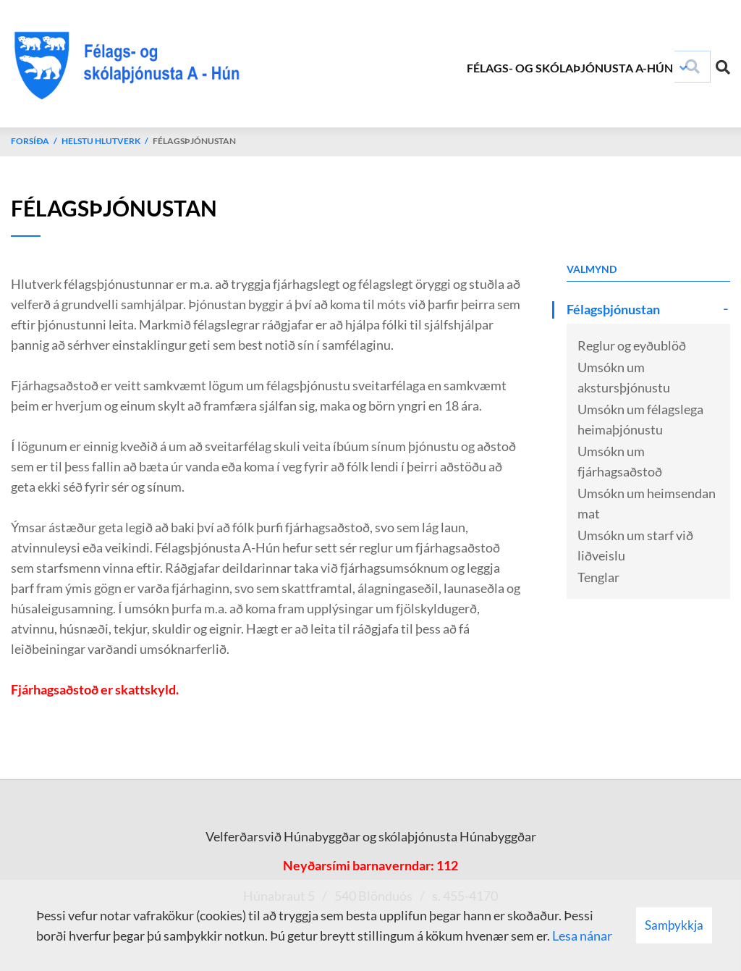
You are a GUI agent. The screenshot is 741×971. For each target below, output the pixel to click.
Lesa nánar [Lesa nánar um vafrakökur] (582, 935)
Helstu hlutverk (101, 140)
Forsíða (30, 140)
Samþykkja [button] (674, 925)
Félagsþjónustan (194, 140)
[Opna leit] (723, 64)
